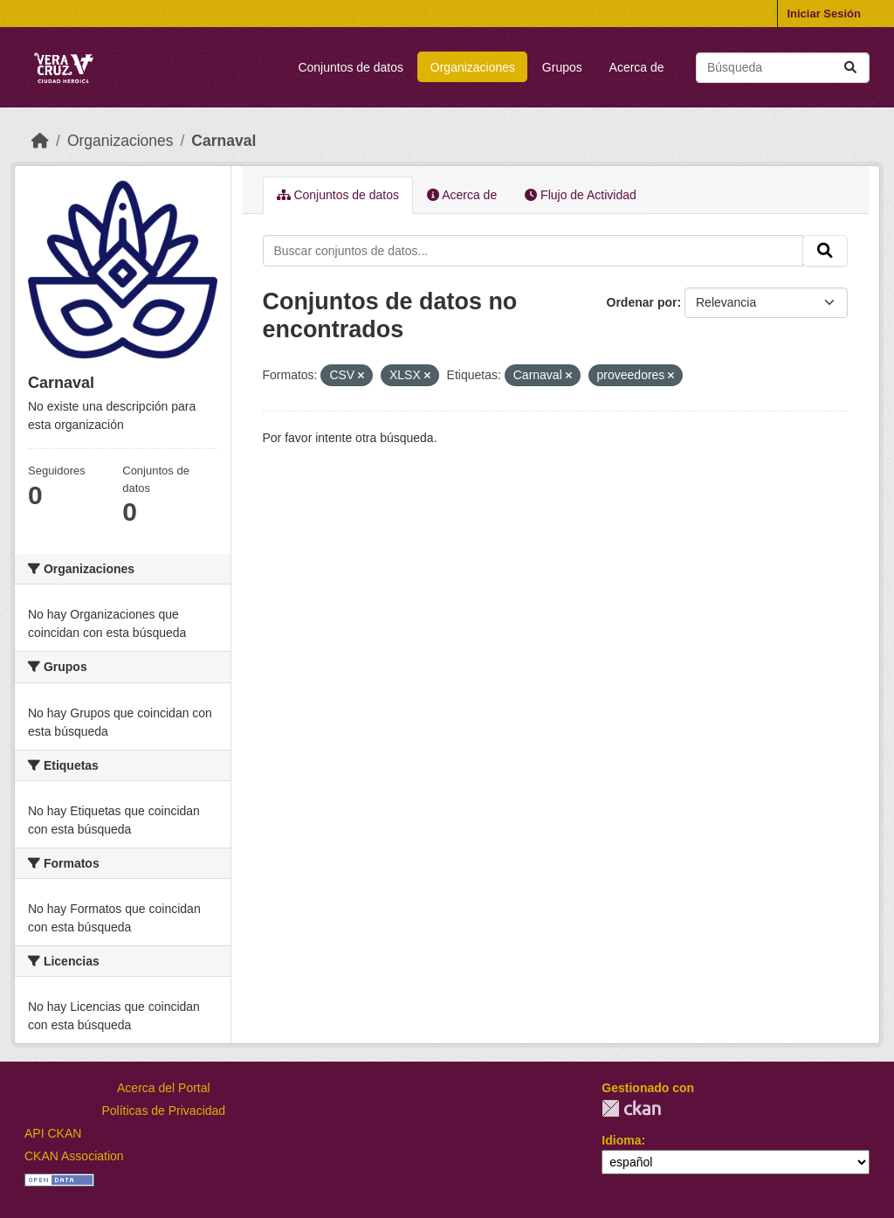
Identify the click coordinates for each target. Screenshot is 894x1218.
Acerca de (636, 67)
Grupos (562, 67)
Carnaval (223, 140)
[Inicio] (40, 140)
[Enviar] (850, 67)
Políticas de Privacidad (164, 1111)
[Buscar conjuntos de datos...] (783, 67)
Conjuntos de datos (350, 67)
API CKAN (52, 1133)
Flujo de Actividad (580, 195)
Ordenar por (642, 302)
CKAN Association (74, 1156)
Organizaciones (472, 67)
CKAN (631, 1108)
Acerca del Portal (163, 1088)
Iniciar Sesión (824, 13)
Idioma (621, 1140)
